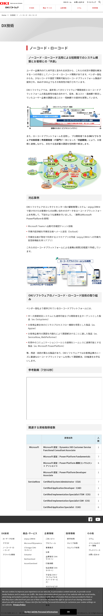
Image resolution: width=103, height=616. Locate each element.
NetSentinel (29, 559)
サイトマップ (91, 2)
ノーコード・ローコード (8, 548)
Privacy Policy (19, 604)
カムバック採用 (73, 547)
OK (68, 612)
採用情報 (95, 8)
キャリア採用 (72, 543)
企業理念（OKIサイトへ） (52, 557)
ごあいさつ (50, 538)
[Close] (99, 592)
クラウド (6, 543)
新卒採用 (71, 538)
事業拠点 (49, 547)
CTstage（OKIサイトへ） (30, 548)
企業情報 (63, 8)
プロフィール (51, 543)
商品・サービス (47, 8)
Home (4, 15)
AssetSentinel (30, 563)
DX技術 (31, 8)
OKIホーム (67, 2)
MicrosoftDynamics (33, 543)
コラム (79, 8)
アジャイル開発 (9, 554)
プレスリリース (94, 550)
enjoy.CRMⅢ (30, 538)
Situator (28, 554)
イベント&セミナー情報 (94, 544)
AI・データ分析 (9, 538)
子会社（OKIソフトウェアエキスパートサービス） (52, 578)
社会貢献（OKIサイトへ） (52, 568)
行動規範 (49, 563)
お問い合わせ (79, 2)
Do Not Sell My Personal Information (41, 612)
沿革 (47, 552)
